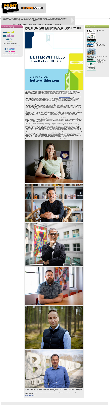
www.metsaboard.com (30, 395)
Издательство (22, 24)
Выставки (32, 24)
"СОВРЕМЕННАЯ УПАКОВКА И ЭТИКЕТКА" (101, 61)
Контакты (58, 24)
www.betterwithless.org (64, 97)
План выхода (49, 24)
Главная (13, 24)
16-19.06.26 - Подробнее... (10, 43)
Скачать (40, 24)
